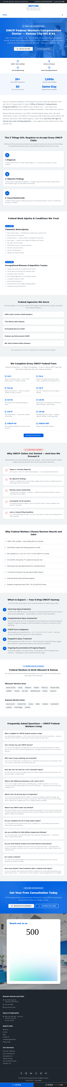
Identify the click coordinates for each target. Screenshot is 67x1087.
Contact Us (6, 1037)
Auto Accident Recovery (9, 1061)
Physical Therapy (7, 1058)
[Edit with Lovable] (58, 1085)
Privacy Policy (7, 1042)
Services (5, 1032)
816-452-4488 (8, 1004)
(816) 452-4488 (59, 1)
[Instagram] (26, 1073)
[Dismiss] (65, 1085)
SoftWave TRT (7, 1063)
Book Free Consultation (21, 906)
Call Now (16, 1085)
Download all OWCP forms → (33, 435)
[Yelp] (36, 1073)
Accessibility (38, 1080)
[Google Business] (41, 1073)
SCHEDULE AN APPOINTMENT (43, 1)
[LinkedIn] (31, 1073)
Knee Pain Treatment (9, 1051)
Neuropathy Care (8, 1056)
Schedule (50, 1085)
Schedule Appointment (43, 49)
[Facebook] (21, 1073)
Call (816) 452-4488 (23, 49)
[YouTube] (46, 1073)
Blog (4, 1034)
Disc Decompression (9, 1053)
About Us (5, 1029)
